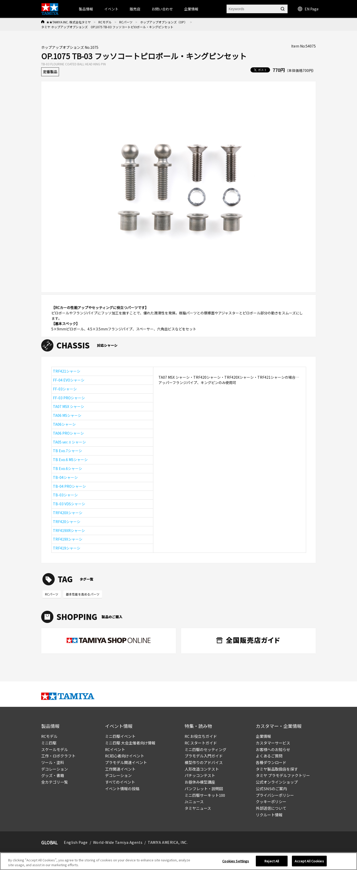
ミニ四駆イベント (120, 736)
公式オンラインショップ (277, 782)
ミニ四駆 (48, 742)
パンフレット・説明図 (204, 788)
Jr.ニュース (194, 801)
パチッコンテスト (200, 775)
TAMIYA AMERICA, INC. (168, 842)
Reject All (271, 861)
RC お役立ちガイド (201, 736)
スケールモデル (54, 749)
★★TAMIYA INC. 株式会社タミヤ (68, 22)
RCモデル (105, 22)
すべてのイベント (120, 782)
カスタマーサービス (273, 742)
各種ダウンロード (271, 762)
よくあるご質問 (269, 755)
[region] (178, 861)
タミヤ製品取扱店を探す (277, 769)
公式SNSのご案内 (271, 788)
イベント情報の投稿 (122, 788)
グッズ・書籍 (52, 775)
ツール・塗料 (52, 762)
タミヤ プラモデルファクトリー (283, 775)
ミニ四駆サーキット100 (205, 795)
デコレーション (54, 769)
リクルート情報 (269, 814)
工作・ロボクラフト (58, 755)
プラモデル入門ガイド (204, 755)
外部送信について (271, 808)
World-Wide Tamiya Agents (117, 842)
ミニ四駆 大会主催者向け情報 (130, 742)
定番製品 (50, 71)
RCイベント (115, 749)
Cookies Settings (235, 861)
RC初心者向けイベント (124, 755)
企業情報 (263, 736)
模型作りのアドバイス (204, 762)
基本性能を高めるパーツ (82, 594)
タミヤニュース (198, 808)
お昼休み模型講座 (200, 782)
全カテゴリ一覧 (54, 782)
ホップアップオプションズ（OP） (163, 22)
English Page (76, 842)
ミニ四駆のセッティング (205, 749)
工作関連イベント (120, 769)
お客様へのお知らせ (273, 749)
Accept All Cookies (309, 861)
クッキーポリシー (271, 801)
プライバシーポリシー (275, 795)
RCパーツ (125, 22)
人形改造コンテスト (202, 769)
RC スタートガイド (201, 742)
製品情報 (86, 8)
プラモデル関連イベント (126, 762)
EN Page (308, 8)
